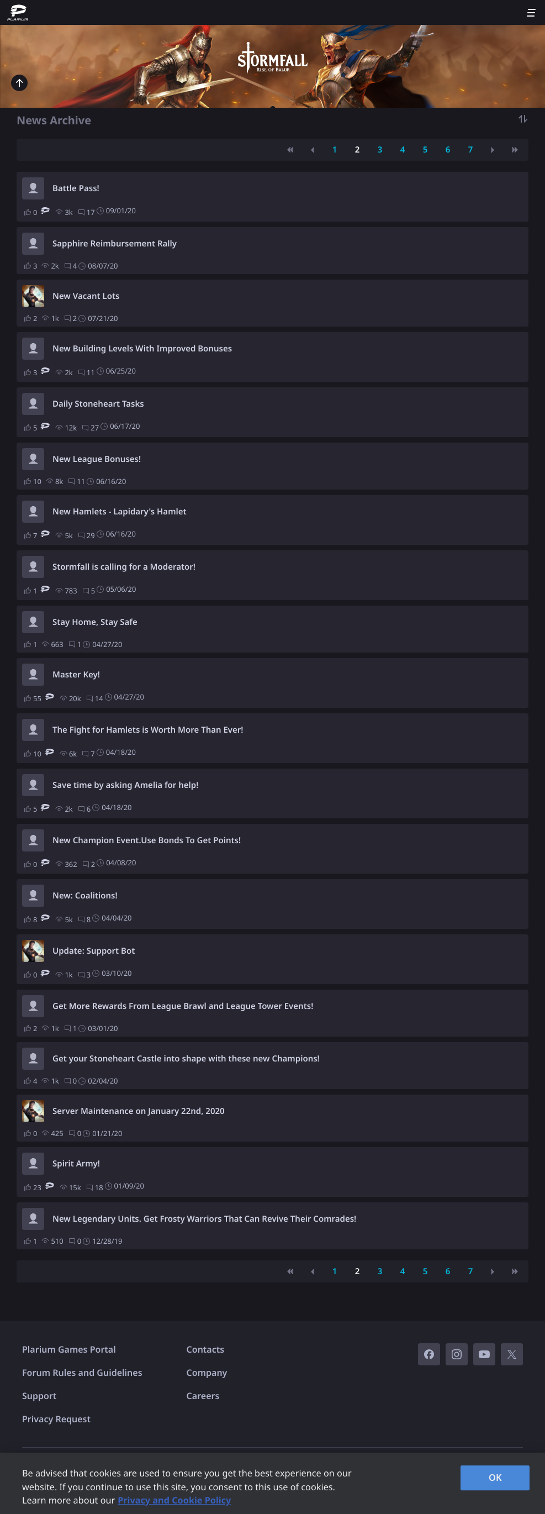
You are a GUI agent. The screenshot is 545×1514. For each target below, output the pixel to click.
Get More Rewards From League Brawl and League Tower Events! (182, 1006)
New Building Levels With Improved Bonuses (142, 348)
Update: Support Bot (93, 950)
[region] (272, 1483)
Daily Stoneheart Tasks (98, 403)
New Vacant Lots (85, 296)
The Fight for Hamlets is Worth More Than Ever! (148, 729)
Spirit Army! (76, 1163)
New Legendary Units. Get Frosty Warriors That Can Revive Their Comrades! (204, 1218)
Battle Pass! (75, 188)
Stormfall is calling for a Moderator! (123, 566)
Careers (203, 1396)
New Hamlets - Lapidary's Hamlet (119, 511)
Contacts (206, 1349)
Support (39, 1396)
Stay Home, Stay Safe (94, 622)
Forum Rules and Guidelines (82, 1372)
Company (207, 1372)
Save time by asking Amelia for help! (125, 785)
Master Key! (76, 674)
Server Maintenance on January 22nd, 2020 (138, 1111)
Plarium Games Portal (69, 1349)
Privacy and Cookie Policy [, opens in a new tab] (174, 1500)
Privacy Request (56, 1419)
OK (495, 1477)
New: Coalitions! (85, 895)
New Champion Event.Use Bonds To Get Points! (146, 840)
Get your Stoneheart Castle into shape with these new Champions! (186, 1058)
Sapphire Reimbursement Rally (114, 243)
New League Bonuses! (96, 459)
